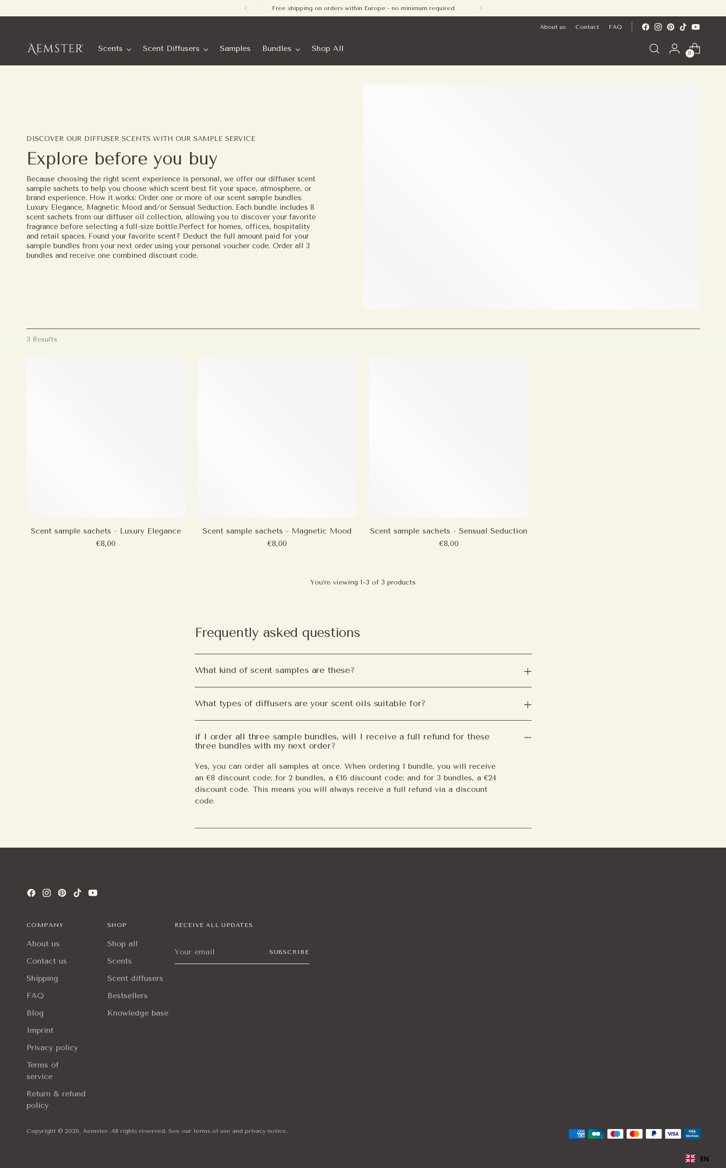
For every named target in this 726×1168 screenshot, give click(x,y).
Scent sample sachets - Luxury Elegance (106, 530)
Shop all (122, 943)
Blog (35, 1012)
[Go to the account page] (674, 48)
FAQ (35, 995)
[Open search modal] (654, 48)
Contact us (46, 960)
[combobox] (697, 1158)
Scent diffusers (135, 978)
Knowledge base (137, 1012)
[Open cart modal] (694, 48)
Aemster (95, 1131)
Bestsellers (127, 995)
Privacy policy (52, 1047)
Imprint (39, 1030)
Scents (119, 960)
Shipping (42, 978)
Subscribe (289, 952)
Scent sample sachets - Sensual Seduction (448, 530)
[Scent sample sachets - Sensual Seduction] (448, 437)
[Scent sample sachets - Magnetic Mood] (277, 437)
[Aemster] (55, 48)
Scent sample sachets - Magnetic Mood (277, 530)
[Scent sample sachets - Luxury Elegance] (106, 437)
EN (697, 1158)
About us (43, 943)
